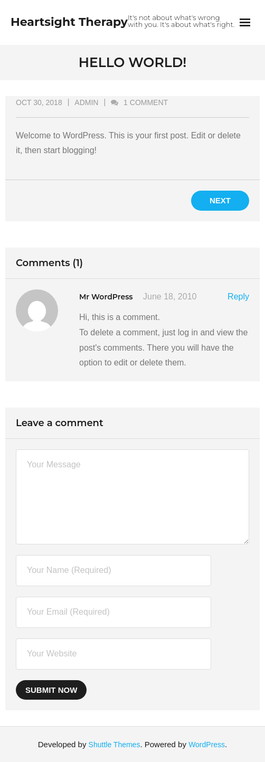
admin (86, 102)
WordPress (206, 744)
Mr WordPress (106, 297)
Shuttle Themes (114, 744)
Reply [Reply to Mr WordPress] (238, 296)
